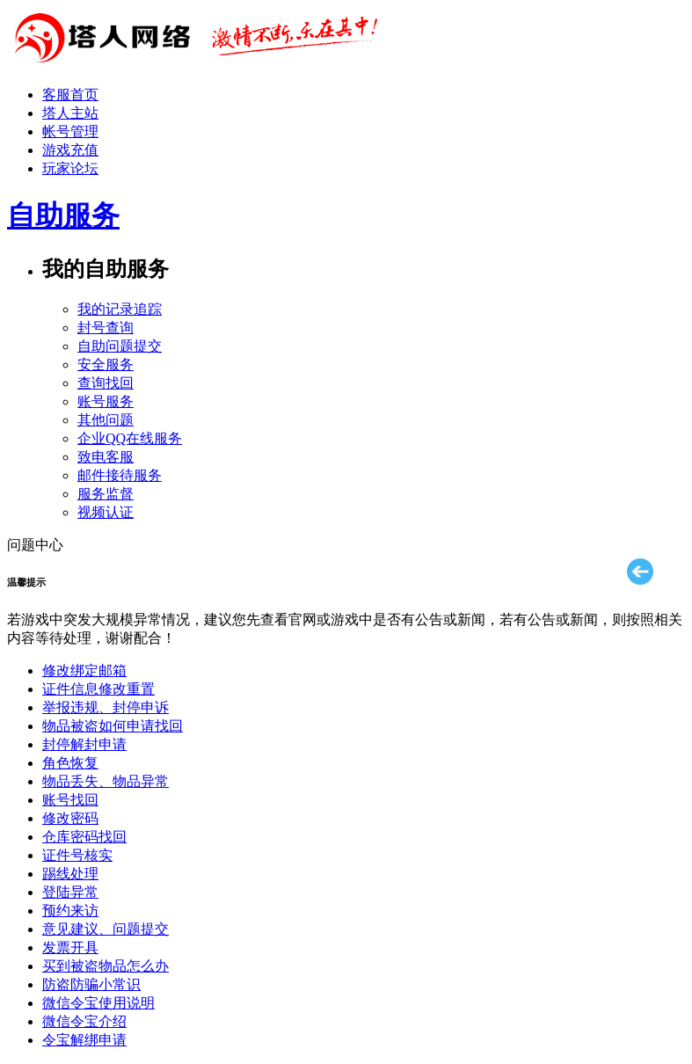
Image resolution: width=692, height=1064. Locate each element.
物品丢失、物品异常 (105, 781)
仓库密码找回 (84, 836)
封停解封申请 (84, 744)
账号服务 (105, 401)
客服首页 (70, 94)
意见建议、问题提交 (105, 929)
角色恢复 (70, 762)
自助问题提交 (119, 346)
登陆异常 (70, 892)
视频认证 (105, 512)
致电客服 (105, 456)
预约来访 (70, 910)
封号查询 (105, 327)
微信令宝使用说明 (98, 1002)
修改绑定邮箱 (84, 670)
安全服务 (105, 364)
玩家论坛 (70, 168)
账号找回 (70, 799)
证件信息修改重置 (98, 688)
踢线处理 (70, 873)
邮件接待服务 (119, 475)
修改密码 (70, 818)
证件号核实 (77, 855)
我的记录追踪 (119, 309)
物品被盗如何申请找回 (112, 725)
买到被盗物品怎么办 (105, 965)
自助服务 (63, 215)
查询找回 (105, 382)
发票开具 (70, 947)
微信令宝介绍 (84, 1021)
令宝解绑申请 (84, 1039)
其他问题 (105, 419)
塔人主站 (70, 113)
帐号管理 (70, 131)
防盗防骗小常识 (91, 984)
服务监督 (105, 493)
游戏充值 (70, 149)
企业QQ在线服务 (129, 438)
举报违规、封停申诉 (105, 707)
